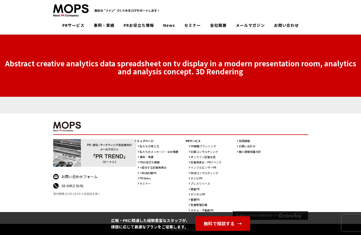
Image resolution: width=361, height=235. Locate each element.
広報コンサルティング (204, 152)
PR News (145, 178)
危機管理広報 (199, 205)
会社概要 (218, 25)
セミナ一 (145, 184)
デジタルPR (198, 194)
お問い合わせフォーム (80, 176)
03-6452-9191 (73, 185)
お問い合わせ (286, 25)
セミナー (192, 25)
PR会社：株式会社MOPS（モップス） (108, 10)
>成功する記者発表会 (153, 167)
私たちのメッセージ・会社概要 (159, 152)
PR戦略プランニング (203, 146)
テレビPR (196, 178)
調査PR (195, 189)
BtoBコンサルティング (204, 173)
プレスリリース (200, 184)
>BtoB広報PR (148, 173)
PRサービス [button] (73, 25)
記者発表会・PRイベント (206, 162)
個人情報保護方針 (250, 152)
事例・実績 (104, 25)
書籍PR (195, 200)
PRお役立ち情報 (139, 25)
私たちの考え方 (149, 146)
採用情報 (244, 141)
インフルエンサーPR (203, 167)
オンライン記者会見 (203, 157)
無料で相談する (223, 223)
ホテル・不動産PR (202, 210)
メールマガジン (250, 25)
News (169, 25)
